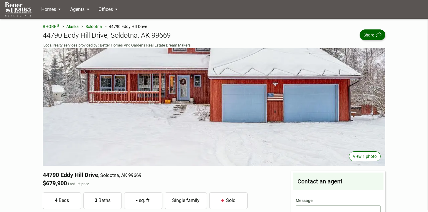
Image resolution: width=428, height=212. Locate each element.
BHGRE (51, 26)
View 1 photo (365, 156)
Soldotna (93, 26)
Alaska (72, 26)
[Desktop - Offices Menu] (108, 9)
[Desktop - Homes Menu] (51, 9)
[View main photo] (214, 107)
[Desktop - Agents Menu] (79, 9)
